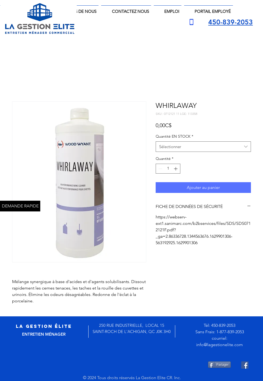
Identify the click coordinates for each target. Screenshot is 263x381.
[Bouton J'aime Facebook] (135, 365)
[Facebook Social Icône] (245, 365)
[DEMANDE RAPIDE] (20, 206)
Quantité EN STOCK (174, 136)
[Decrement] (159, 168)
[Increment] (176, 168)
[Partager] (219, 364)
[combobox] (203, 146)
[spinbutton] (168, 168)
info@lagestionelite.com (219, 344)
